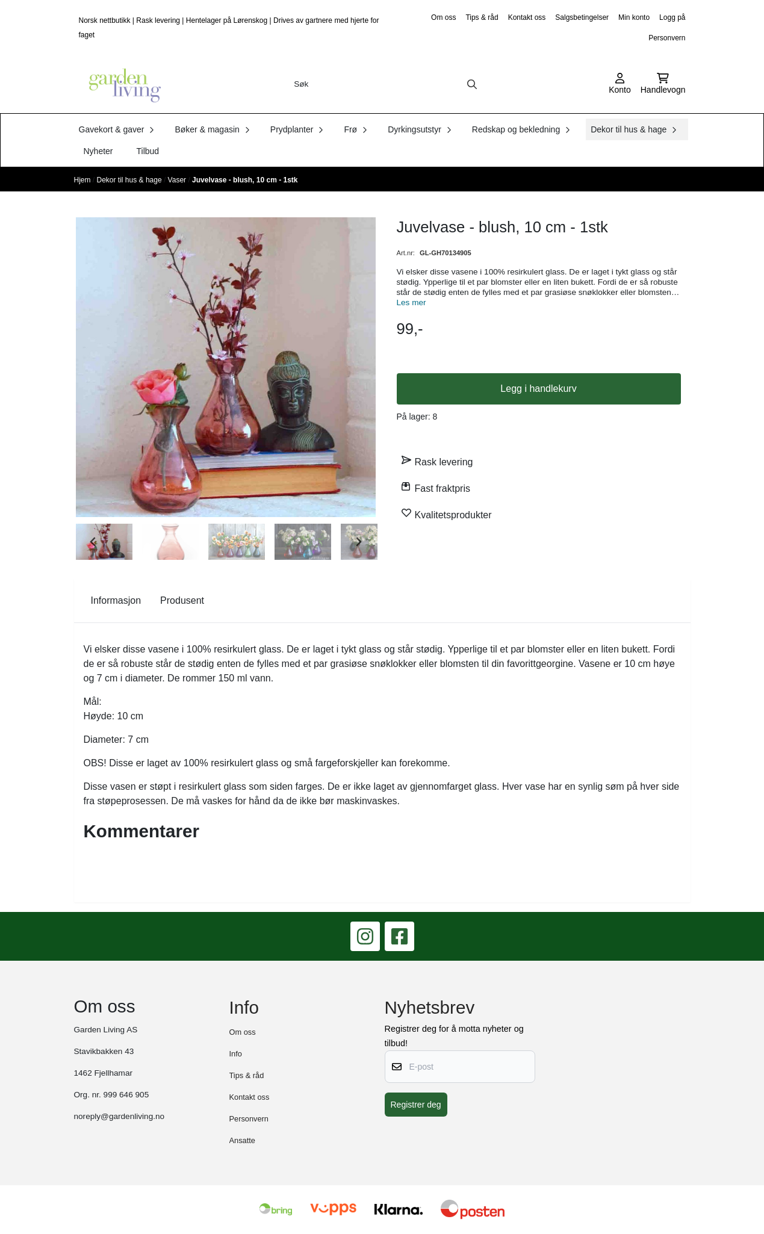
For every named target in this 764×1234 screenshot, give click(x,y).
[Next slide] (358, 541)
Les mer (411, 302)
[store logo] (121, 84)
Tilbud (148, 151)
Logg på (672, 17)
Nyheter (98, 151)
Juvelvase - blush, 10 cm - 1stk (244, 180)
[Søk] (385, 84)
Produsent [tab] (182, 600)
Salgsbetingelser (582, 17)
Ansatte (242, 1140)
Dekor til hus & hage (130, 180)
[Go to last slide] (93, 541)
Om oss (443, 17)
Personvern (666, 38)
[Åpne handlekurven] (663, 84)
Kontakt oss (527, 17)
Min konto (634, 17)
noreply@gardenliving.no (119, 1116)
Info (235, 1053)
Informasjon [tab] (116, 600)
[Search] (472, 84)
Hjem (83, 180)
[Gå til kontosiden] (620, 84)
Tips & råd (481, 17)
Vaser (178, 180)
